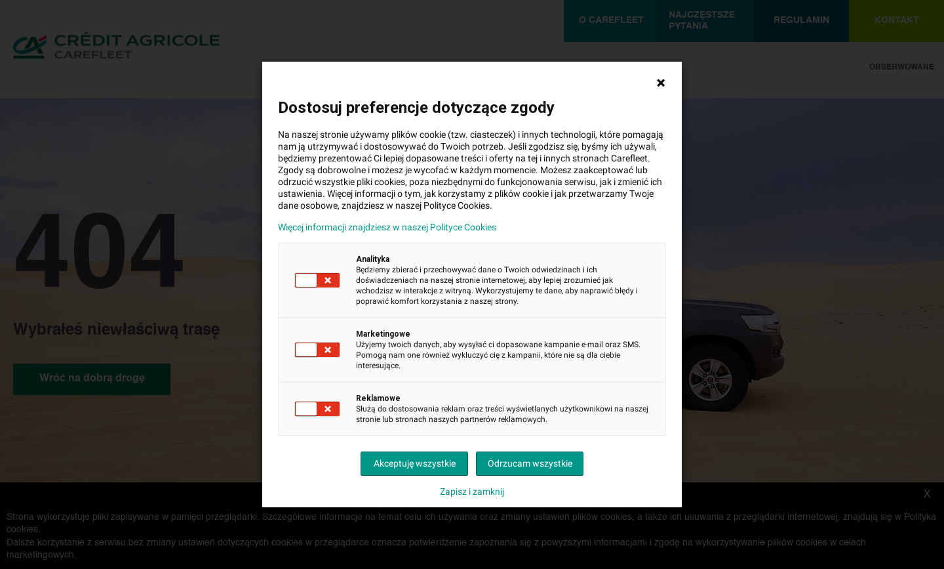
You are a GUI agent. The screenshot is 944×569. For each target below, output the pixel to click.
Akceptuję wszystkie (415, 463)
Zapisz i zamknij (472, 491)
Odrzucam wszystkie (530, 463)
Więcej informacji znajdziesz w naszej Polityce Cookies (387, 227)
